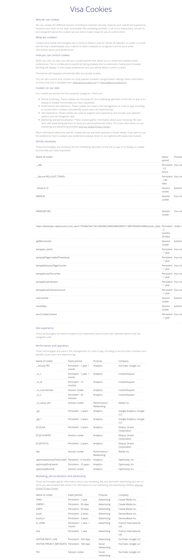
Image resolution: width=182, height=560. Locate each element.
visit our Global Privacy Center (94, 126)
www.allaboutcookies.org (113, 82)
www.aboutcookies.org (85, 82)
